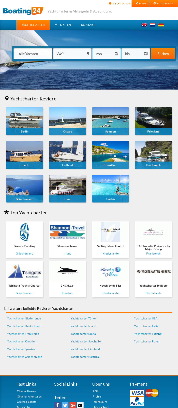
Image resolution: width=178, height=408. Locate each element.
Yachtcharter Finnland (85, 349)
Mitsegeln (63, 24)
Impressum (100, 401)
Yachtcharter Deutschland (24, 326)
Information (119, 3)
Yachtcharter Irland (83, 326)
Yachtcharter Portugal (85, 356)
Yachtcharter (35, 24)
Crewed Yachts (27, 401)
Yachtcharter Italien (147, 326)
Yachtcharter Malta (83, 333)
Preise (97, 396)
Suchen (163, 53)
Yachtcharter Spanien (21, 349)
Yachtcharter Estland (148, 333)
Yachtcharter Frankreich (23, 333)
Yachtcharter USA (145, 318)
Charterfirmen (26, 391)
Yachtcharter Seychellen (86, 341)
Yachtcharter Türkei (84, 318)
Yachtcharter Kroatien (21, 341)
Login (140, 3)
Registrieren (162, 3)
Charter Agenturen (29, 396)
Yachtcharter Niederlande (24, 318)
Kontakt (88, 24)
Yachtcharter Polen (146, 341)
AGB (96, 391)
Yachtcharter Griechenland (24, 356)
